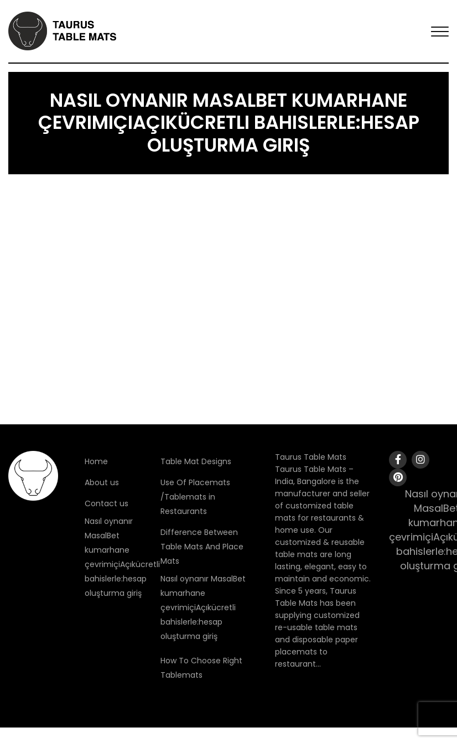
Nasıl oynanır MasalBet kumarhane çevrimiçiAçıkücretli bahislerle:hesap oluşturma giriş (203, 607)
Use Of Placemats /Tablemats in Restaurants (195, 497)
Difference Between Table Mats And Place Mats (201, 547)
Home (96, 461)
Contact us (106, 503)
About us (102, 482)
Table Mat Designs (195, 461)
